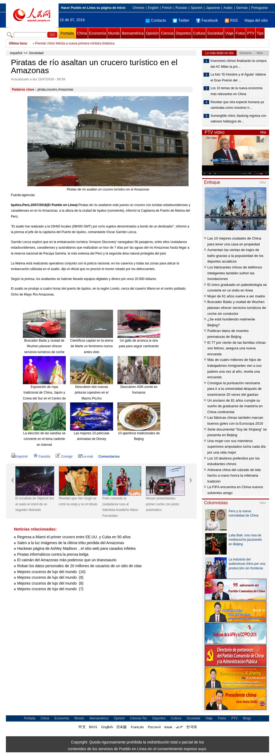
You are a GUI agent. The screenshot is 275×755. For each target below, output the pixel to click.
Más (263, 132)
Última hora (18, 43)
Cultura (199, 33)
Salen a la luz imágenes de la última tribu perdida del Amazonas (70, 543)
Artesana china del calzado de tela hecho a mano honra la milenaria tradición (234, 475)
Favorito (41, 456)
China (82, 33)
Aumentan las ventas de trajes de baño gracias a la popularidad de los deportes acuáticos (235, 255)
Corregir (64, 456)
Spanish (196, 8)
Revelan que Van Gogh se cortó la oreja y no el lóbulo (78, 501)
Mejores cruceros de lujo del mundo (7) (50, 589)
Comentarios (109, 456)
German (242, 8)
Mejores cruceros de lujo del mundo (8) (50, 583)
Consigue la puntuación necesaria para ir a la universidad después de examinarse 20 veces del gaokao (234, 389)
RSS (231, 20)
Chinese (138, 8)
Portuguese (259, 8)
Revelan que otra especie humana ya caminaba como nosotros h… (237, 105)
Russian (181, 8)
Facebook (207, 20)
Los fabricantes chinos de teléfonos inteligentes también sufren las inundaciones (234, 273)
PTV (250, 33)
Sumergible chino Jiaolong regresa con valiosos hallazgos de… (238, 119)
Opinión (152, 33)
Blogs (247, 718)
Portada (67, 33)
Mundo (114, 33)
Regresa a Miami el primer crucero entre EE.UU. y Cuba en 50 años (74, 537)
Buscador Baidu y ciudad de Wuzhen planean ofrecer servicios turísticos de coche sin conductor (236, 307)
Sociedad (215, 33)
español (16, 53)
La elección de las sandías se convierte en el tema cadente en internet (44, 439)
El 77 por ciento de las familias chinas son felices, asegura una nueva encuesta (236, 348)
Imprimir (19, 456)
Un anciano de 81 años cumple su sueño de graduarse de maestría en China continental (235, 406)
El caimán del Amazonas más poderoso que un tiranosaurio (67, 560)
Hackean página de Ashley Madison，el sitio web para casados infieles (76, 548)
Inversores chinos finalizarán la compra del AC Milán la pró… (238, 64)
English (153, 8)
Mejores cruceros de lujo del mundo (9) (50, 577)
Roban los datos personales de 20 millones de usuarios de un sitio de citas (79, 566)
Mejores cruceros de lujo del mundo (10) (51, 572)
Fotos (240, 33)
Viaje (229, 33)
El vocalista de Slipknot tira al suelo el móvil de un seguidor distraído (34, 504)
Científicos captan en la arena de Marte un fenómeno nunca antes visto (91, 346)
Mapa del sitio (256, 20)
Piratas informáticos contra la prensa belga (52, 554)
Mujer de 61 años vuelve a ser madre (236, 296)
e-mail (85, 456)
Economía (97, 33)
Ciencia (167, 33)
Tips (260, 33)
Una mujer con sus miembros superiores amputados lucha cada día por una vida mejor (236, 446)
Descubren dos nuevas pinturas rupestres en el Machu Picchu (91, 392)
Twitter (181, 20)
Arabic (228, 8)
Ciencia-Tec (138, 718)
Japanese (213, 8)
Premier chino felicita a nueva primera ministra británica (74, 43)
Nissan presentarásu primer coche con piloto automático (162, 504)
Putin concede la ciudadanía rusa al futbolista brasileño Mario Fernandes (120, 507)
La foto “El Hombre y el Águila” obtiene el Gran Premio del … (238, 77)
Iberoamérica (133, 33)
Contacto (156, 20)
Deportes (183, 33)
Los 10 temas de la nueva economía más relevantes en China (236, 91)
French (167, 8)
